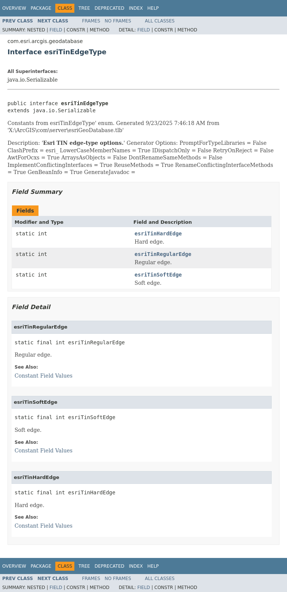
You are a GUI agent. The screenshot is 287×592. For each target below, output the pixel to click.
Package (41, 8)
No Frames (118, 21)
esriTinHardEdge (158, 234)
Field (55, 30)
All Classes (160, 21)
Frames (91, 21)
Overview (14, 8)
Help (153, 8)
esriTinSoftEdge (158, 275)
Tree (84, 8)
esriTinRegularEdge (163, 254)
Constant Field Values (43, 376)
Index (136, 8)
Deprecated (109, 8)
